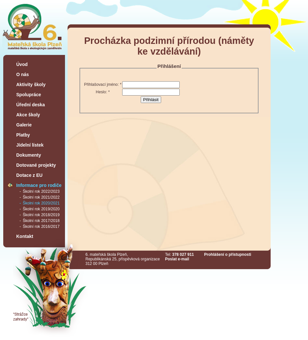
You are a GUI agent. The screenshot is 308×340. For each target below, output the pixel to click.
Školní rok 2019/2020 (41, 209)
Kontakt (24, 236)
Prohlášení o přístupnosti (227, 254)
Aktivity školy (30, 84)
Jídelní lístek (30, 145)
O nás (22, 74)
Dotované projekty (36, 165)
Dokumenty (28, 155)
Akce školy (28, 114)
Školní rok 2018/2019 (41, 215)
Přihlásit (151, 99)
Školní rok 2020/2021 (41, 203)
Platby (23, 134)
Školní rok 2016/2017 (41, 226)
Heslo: (103, 92)
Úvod (22, 64)
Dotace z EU (29, 175)
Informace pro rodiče (38, 185)
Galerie (24, 124)
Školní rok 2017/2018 (41, 220)
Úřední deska (30, 104)
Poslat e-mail (177, 259)
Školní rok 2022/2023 (41, 191)
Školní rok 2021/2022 (41, 197)
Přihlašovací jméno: (103, 84)
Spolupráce (28, 94)
